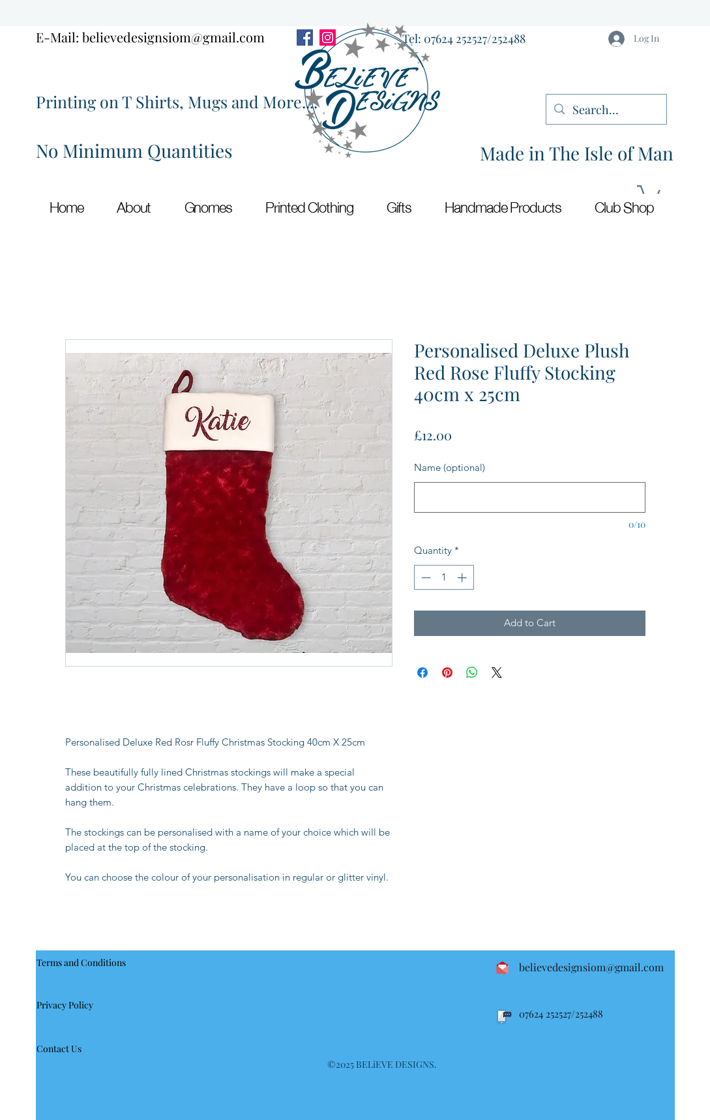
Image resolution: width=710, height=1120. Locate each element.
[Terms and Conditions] (85, 962)
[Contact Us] (65, 1049)
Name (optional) (449, 467)
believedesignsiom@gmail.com (173, 37)
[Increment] (463, 578)
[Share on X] (497, 672)
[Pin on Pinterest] (447, 672)
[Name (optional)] (530, 497)
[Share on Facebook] (422, 672)
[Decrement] (425, 578)
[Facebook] (305, 37)
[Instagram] (327, 37)
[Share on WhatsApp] (472, 672)
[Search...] (605, 110)
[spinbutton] (443, 578)
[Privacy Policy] (71, 1005)
